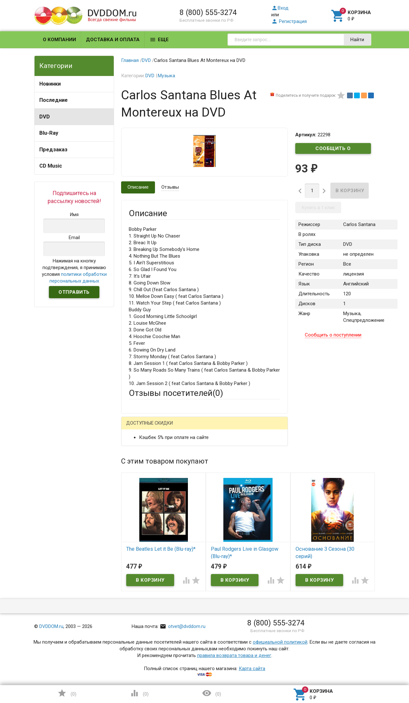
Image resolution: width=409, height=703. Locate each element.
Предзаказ (53, 150)
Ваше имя (139, 450)
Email (134, 468)
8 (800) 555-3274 (208, 12)
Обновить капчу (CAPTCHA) (210, 617)
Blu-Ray (48, 133)
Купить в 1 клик (318, 207)
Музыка (166, 76)
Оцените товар (145, 509)
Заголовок (140, 492)
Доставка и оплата (113, 39)
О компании (59, 39)
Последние (53, 100)
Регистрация (289, 21)
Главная (130, 60)
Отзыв (136, 520)
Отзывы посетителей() (176, 393)
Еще (159, 39)
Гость (137, 427)
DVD (44, 117)
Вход (280, 8)
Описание (138, 187)
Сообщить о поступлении (333, 150)
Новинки (50, 84)
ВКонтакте (208, 428)
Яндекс (248, 428)
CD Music (50, 166)
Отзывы (170, 187)
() (66, 693)
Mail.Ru (169, 428)
